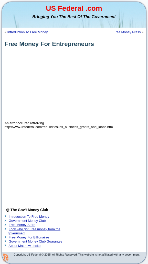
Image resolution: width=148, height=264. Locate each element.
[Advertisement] (74, 84)
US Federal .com (74, 8)
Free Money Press (127, 32)
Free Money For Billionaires (29, 237)
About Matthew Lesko (24, 246)
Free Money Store (22, 225)
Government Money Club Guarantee (35, 241)
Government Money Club (27, 221)
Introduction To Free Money (27, 32)
